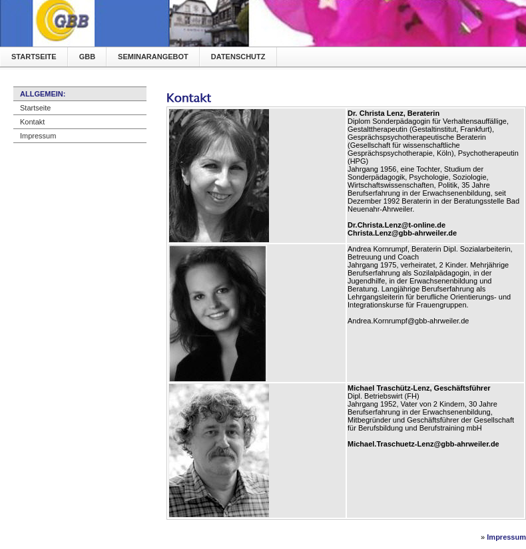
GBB (87, 57)
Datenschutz (238, 57)
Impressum (38, 136)
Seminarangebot (153, 57)
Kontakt (32, 122)
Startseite (34, 57)
